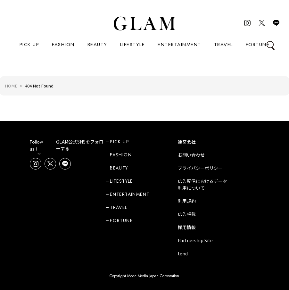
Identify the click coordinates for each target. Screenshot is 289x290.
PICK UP (29, 44)
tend (183, 253)
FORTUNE (258, 44)
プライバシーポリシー (200, 168)
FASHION (63, 44)
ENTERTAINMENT (179, 44)
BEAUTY (97, 44)
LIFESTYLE (132, 44)
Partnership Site (195, 240)
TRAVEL (223, 44)
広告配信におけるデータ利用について (202, 184)
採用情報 (187, 227)
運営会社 (187, 141)
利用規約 (187, 201)
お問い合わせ (191, 155)
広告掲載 (187, 214)
